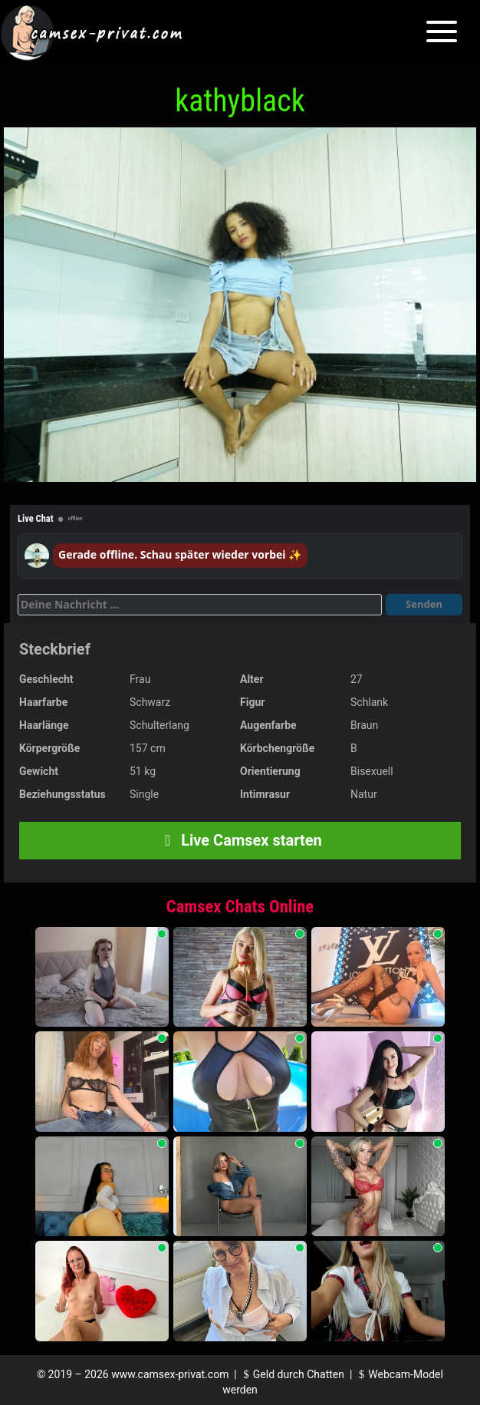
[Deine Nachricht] (200, 604)
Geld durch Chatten (291, 1374)
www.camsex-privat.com (169, 1374)
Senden (424, 604)
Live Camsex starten (240, 840)
